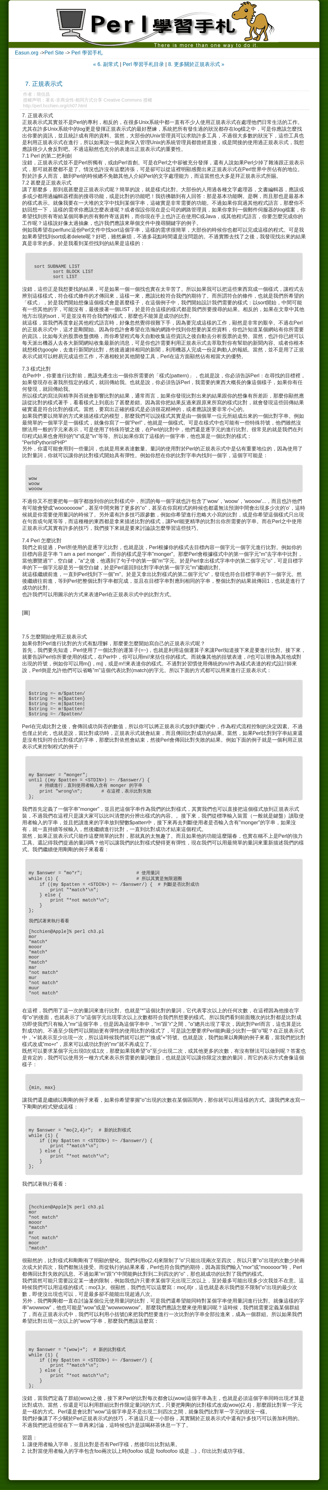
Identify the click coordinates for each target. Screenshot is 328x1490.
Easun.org (26, 52)
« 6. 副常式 (106, 64)
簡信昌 (43, 94)
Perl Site (54, 52)
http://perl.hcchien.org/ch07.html (55, 105)
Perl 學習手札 (86, 52)
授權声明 (32, 100)
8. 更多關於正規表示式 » (196, 64)
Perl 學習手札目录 (143, 64)
